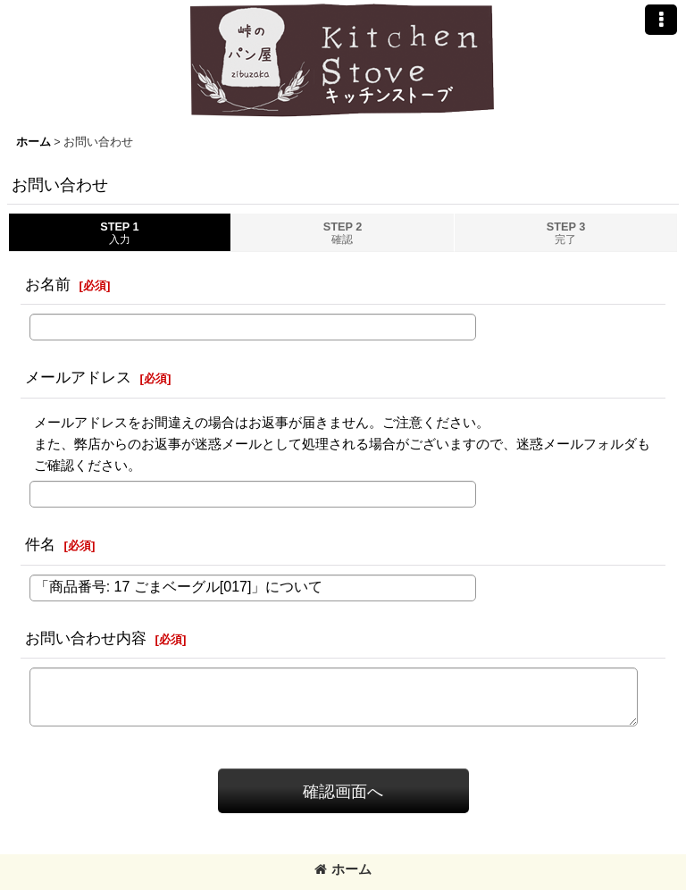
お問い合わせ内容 (85, 638)
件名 (40, 544)
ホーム (343, 869)
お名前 (48, 284)
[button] (661, 19)
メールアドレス (78, 377)
